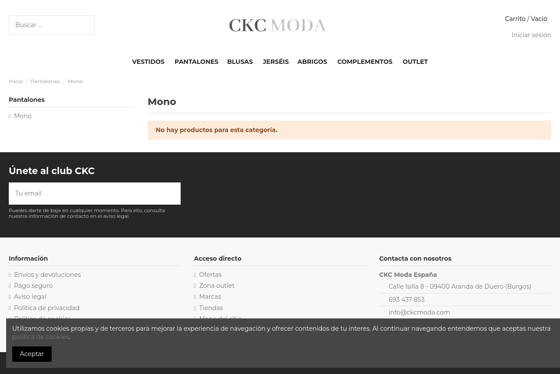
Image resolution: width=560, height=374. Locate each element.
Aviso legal (30, 297)
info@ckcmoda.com (419, 312)
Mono (23, 116)
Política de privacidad (47, 308)
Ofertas (210, 275)
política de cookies (40, 337)
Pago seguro (33, 286)
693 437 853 (407, 300)
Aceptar (32, 354)
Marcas (210, 297)
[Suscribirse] (174, 193)
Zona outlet (216, 286)
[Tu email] (88, 193)
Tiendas (211, 308)
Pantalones (27, 100)
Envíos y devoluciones (47, 275)
